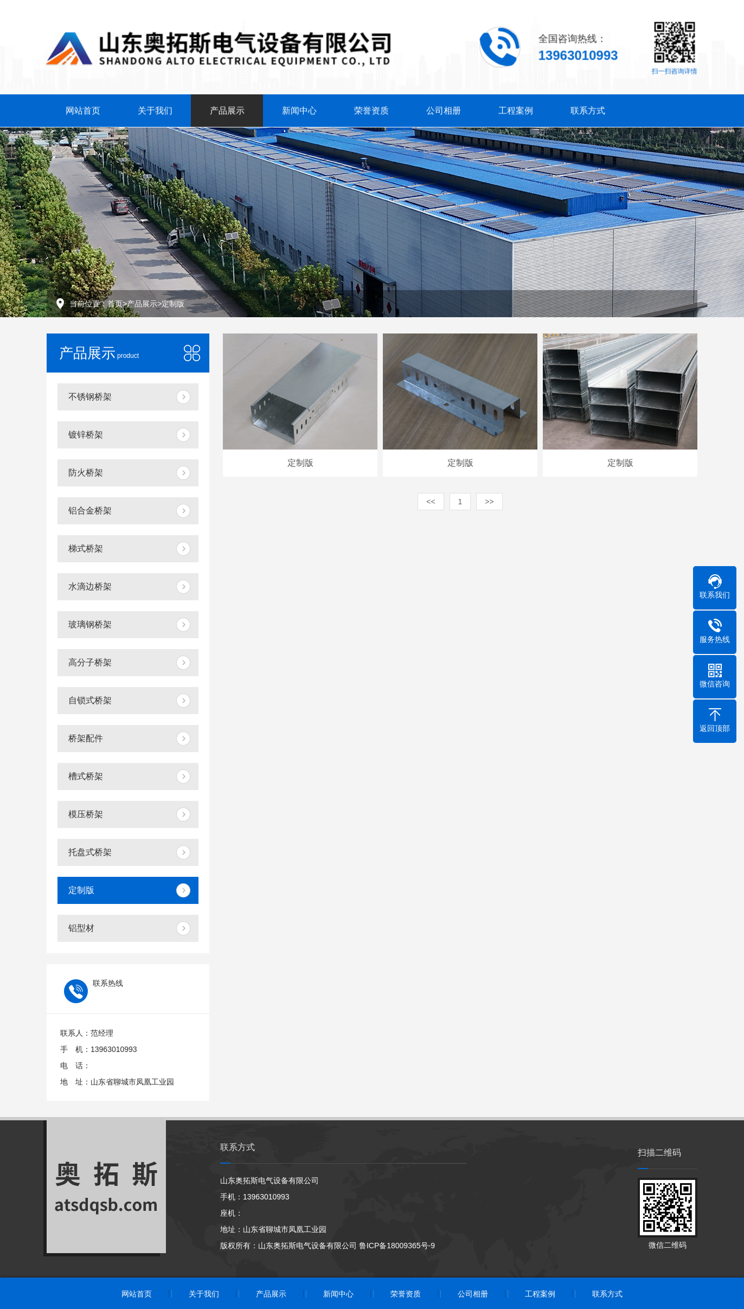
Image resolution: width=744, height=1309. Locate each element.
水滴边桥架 (90, 586)
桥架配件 (85, 738)
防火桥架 (85, 472)
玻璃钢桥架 (90, 624)
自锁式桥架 (90, 700)
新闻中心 (299, 109)
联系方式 (587, 109)
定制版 (173, 303)
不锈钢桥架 (90, 396)
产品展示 (227, 109)
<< (430, 501)
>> (489, 501)
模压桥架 (85, 814)
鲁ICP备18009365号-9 (397, 1245)
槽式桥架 (85, 776)
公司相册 (443, 109)
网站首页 (83, 109)
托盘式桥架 (90, 852)
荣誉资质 (371, 109)
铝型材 (81, 928)
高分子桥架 (90, 662)
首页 (115, 303)
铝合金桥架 (90, 510)
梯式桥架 (85, 548)
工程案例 (515, 109)
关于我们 (155, 109)
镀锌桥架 (85, 434)
